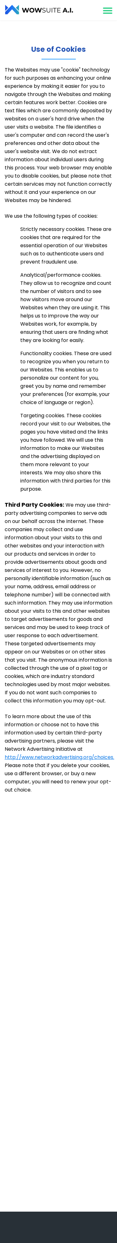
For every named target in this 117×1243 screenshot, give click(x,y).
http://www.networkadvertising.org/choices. (59, 757)
